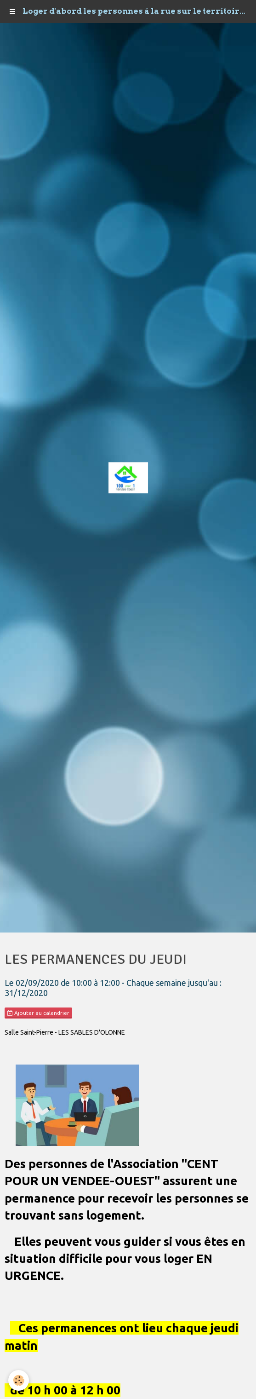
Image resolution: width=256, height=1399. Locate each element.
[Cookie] (18, 1380)
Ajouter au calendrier (38, 1013)
